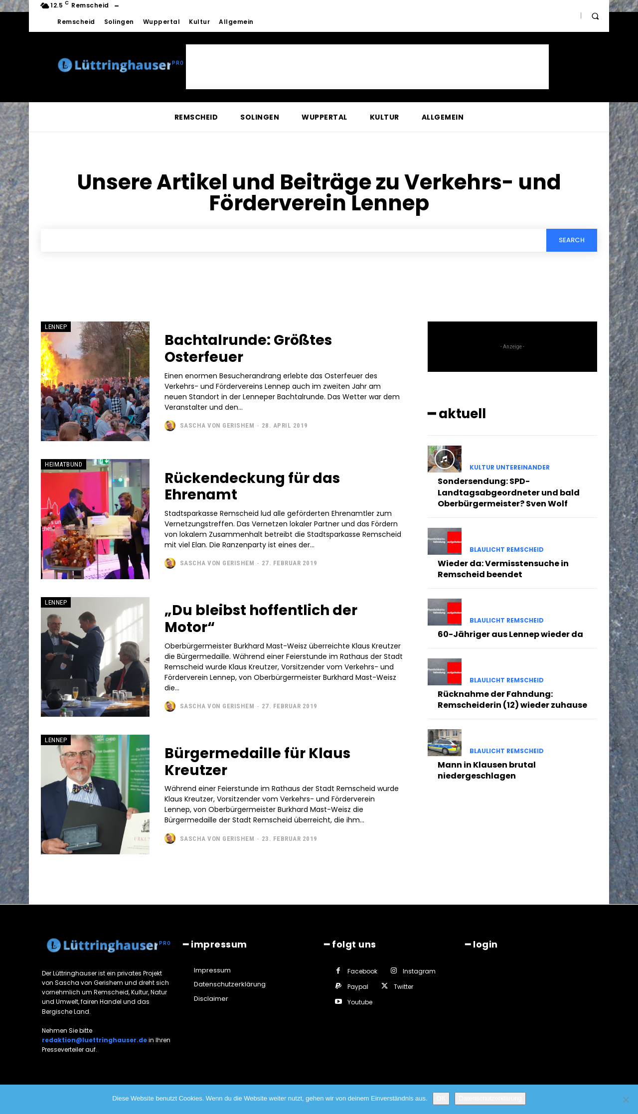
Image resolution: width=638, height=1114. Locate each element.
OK (441, 1098)
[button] (595, 16)
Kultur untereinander (510, 468)
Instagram (419, 971)
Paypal (357, 986)
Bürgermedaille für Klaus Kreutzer (257, 762)
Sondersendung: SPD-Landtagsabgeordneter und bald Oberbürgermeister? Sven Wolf (509, 492)
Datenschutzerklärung (490, 1098)
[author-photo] (171, 425)
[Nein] (626, 1100)
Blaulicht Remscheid (507, 550)
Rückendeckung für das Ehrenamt (252, 487)
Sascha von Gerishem (217, 425)
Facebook (362, 971)
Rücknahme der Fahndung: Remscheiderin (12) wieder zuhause (512, 699)
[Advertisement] (367, 66)
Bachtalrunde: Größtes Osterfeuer (248, 348)
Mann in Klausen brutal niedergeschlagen (487, 770)
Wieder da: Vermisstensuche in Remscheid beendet (503, 569)
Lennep (56, 326)
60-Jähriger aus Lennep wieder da (510, 634)
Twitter (403, 986)
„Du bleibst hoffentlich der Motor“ (260, 619)
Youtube (359, 1002)
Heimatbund (63, 465)
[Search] (571, 240)
